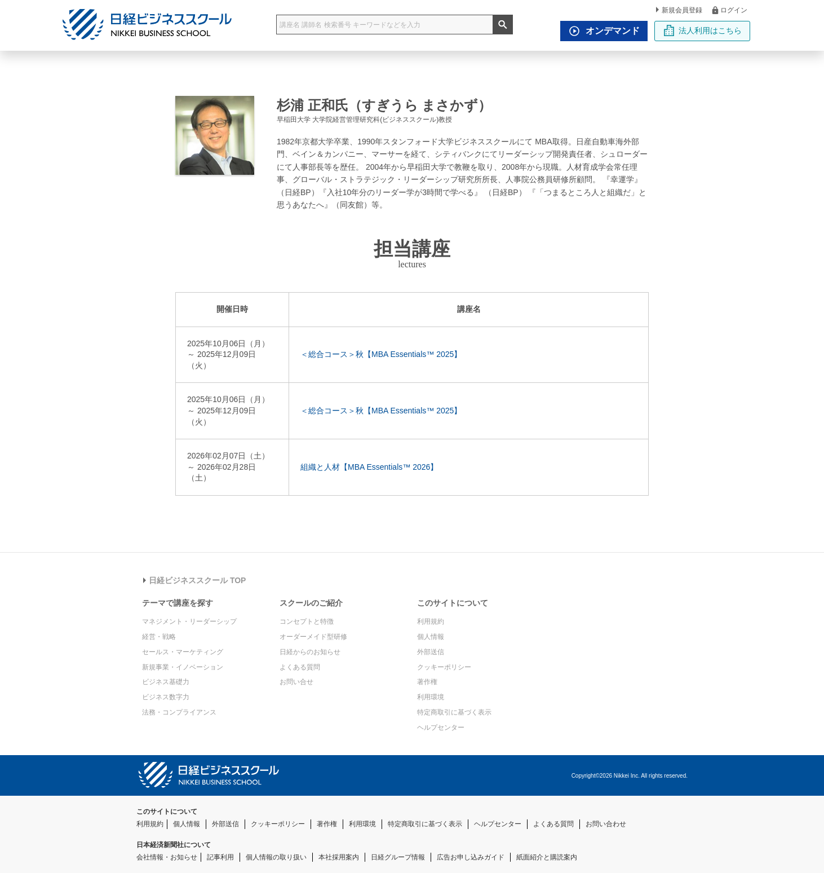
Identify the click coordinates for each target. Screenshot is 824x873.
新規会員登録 (679, 10)
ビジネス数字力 (165, 697)
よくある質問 (300, 667)
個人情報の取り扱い (276, 857)
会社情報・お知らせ (166, 857)
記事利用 (220, 857)
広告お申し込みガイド (470, 857)
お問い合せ (296, 682)
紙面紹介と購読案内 (546, 857)
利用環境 (430, 697)
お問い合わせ (606, 824)
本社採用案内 (338, 857)
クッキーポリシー (444, 667)
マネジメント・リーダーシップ (189, 621)
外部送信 (430, 652)
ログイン (729, 10)
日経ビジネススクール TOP (194, 580)
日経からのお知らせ (310, 652)
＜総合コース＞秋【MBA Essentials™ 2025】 (381, 354)
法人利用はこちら (702, 30)
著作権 (427, 682)
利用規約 (430, 621)
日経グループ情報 (398, 857)
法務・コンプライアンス (179, 712)
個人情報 (430, 637)
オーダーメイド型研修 (313, 637)
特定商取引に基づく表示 (454, 712)
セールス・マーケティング (182, 652)
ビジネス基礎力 (165, 682)
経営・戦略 (159, 637)
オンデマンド (601, 31)
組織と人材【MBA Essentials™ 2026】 (369, 466)
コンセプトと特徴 (307, 621)
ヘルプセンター (440, 727)
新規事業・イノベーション (182, 667)
